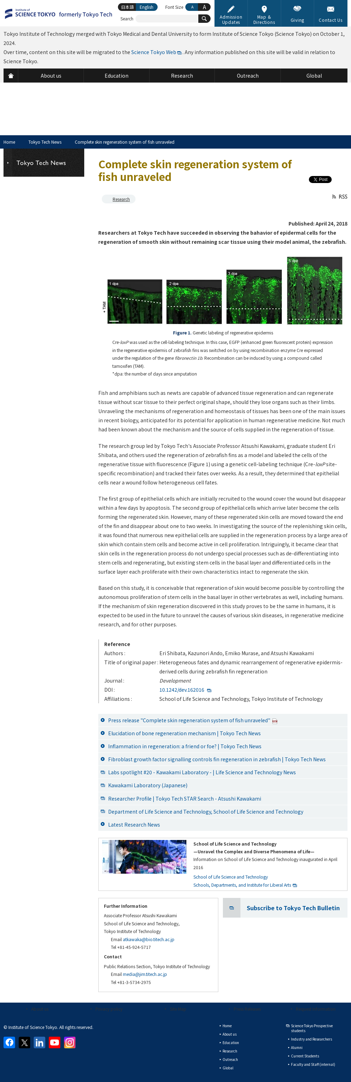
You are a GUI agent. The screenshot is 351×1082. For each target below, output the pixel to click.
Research (121, 199)
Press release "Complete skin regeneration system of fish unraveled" (193, 720)
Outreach (230, 1059)
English (146, 7)
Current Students (305, 1055)
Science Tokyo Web (153, 52)
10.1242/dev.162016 (181, 689)
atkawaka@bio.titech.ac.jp (148, 939)
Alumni (297, 1047)
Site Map (178, 1009)
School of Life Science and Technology (230, 877)
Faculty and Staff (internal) (313, 1064)
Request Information (316, 1009)
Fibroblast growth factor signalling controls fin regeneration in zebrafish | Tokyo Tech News (217, 759)
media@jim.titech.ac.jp (145, 974)
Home (9, 142)
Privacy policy (108, 1009)
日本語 (127, 7)
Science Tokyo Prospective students (312, 1028)
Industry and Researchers (311, 1039)
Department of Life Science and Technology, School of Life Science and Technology (205, 811)
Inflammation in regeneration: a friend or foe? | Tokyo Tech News (184, 746)
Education (231, 1042)
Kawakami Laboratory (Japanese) (147, 785)
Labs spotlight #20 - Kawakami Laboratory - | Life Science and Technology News (202, 772)
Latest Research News (134, 824)
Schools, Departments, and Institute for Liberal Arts (242, 885)
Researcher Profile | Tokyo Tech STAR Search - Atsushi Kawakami (184, 798)
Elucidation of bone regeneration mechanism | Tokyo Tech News (184, 733)
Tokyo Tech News (44, 142)
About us (39, 1009)
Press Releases (247, 1009)
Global (228, 1067)
